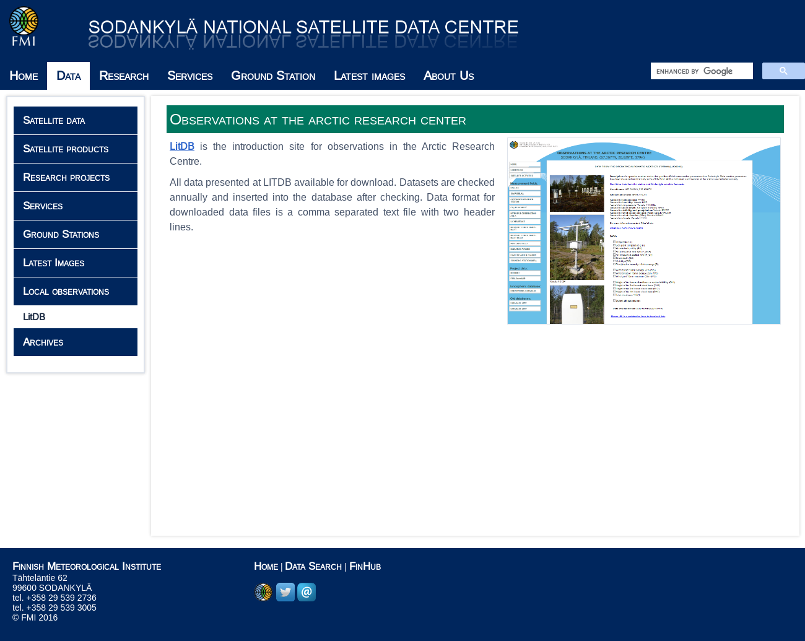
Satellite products (65, 149)
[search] (700, 71)
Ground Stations (61, 234)
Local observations (66, 291)
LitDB (34, 317)
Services (189, 75)
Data (68, 75)
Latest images (369, 75)
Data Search (313, 566)
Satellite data (54, 120)
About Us (449, 75)
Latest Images (53, 263)
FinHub (365, 566)
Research (124, 75)
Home (23, 75)
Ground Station (273, 75)
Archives (43, 342)
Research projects (66, 177)
